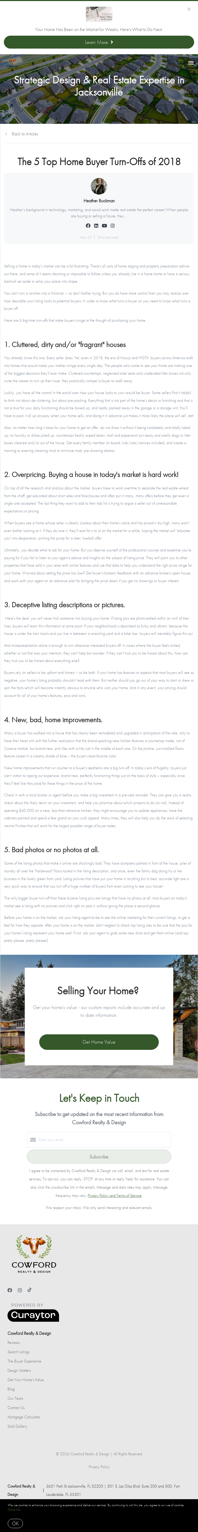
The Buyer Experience (24, 1361)
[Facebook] (9, 1290)
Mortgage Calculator (23, 1417)
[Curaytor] (33, 1320)
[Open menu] (191, 63)
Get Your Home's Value (25, 1379)
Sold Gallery (17, 1426)
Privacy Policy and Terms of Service (115, 1195)
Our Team (15, 1398)
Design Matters (19, 1370)
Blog (11, 1389)
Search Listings (18, 1351)
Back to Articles (25, 134)
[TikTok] (29, 1290)
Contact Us (15, 1407)
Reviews (13, 1342)
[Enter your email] (104, 1139)
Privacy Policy (99, 1466)
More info (14, 1509)
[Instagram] (20, 1290)
